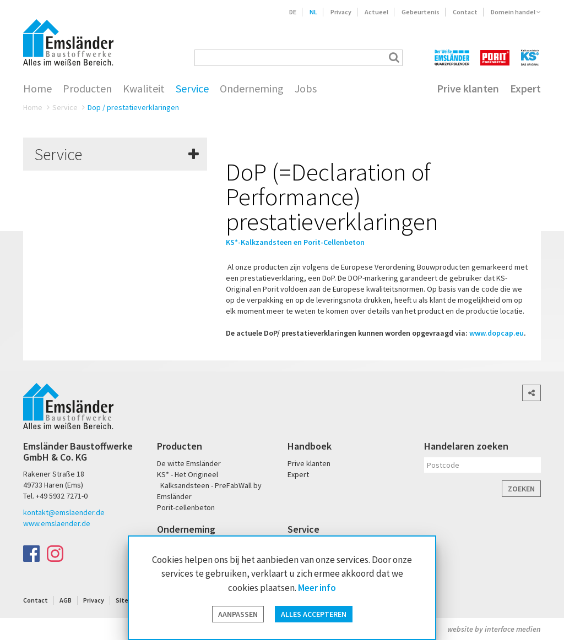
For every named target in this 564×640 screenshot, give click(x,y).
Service (192, 88)
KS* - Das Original (530, 57)
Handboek (310, 446)
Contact (465, 12)
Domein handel (516, 12)
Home (37, 88)
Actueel (376, 12)
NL (313, 12)
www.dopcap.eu (496, 333)
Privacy (340, 12)
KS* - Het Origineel (187, 474)
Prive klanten (468, 88)
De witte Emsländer (189, 463)
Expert (525, 88)
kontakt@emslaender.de (64, 512)
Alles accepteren (313, 614)
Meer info (317, 588)
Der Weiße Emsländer (451, 57)
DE (292, 12)
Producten (87, 88)
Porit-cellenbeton (186, 507)
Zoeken (521, 489)
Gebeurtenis (421, 12)
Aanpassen (238, 614)
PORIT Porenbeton (494, 57)
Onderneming (252, 88)
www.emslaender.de (56, 523)
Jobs (306, 88)
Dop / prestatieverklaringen (133, 107)
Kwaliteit (144, 88)
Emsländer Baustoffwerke (68, 42)
